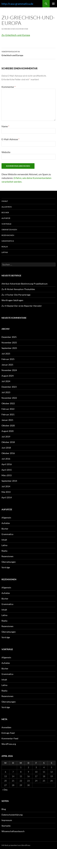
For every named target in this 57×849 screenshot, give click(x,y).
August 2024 (8, 375)
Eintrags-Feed (8, 733)
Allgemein (7, 207)
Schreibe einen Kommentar (15, 29)
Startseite (6, 825)
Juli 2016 (6, 458)
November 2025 (9, 342)
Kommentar (9, 86)
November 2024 (9, 370)
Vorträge (6, 224)
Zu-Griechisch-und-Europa (16, 35)
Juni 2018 (6, 447)
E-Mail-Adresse (10, 139)
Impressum (7, 820)
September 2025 (9, 348)
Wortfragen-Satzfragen (12, 300)
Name (5, 126)
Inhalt (5, 201)
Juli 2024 (6, 381)
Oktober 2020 (8, 425)
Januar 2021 (7, 420)
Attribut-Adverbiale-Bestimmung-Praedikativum (25, 283)
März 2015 (7, 475)
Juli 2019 (6, 436)
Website (6, 152)
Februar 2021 (8, 414)
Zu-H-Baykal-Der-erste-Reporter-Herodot (21, 305)
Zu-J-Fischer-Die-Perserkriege (16, 294)
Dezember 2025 (9, 337)
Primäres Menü (53, 3)
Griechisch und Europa (28, 53)
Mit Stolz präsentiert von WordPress (16, 845)
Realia (5, 246)
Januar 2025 (7, 364)
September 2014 (9, 481)
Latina (5, 252)
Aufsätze (6, 218)
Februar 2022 (8, 409)
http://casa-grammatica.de (17, 3)
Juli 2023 (6, 392)
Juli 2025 (6, 353)
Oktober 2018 (8, 442)
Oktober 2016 (8, 453)
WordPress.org (9, 744)
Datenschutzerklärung (12, 814)
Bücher (5, 212)
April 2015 (7, 469)
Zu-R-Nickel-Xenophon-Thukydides (18, 289)
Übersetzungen (9, 229)
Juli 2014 (6, 486)
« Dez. (5, 789)
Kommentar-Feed (10, 738)
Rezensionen (8, 235)
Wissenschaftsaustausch (13, 831)
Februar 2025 (8, 359)
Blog (4, 809)
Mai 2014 (6, 492)
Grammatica (8, 241)
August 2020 (8, 431)
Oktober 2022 (8, 403)
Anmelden (6, 727)
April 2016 (7, 464)
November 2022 (9, 398)
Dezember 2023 (9, 386)
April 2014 (7, 497)
